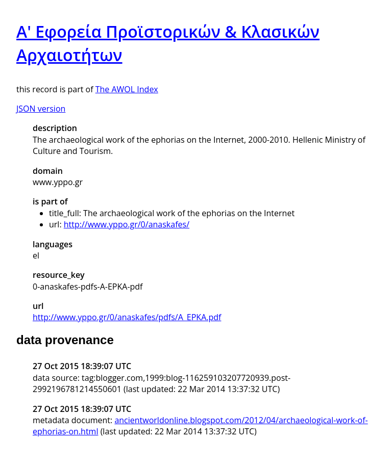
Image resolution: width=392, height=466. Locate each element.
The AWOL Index (126, 89)
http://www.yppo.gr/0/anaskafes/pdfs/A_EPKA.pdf (127, 317)
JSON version (40, 108)
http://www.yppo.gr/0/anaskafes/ (126, 224)
